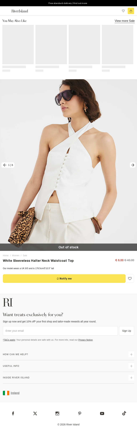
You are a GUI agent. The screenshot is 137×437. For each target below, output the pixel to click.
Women (15, 255)
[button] (68, 165)
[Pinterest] (79, 413)
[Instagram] (57, 413)
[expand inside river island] (131, 377)
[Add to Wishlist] (130, 278)
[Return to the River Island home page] (22, 11)
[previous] (7, 165)
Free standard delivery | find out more (68, 3)
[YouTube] (102, 413)
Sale (25, 255)
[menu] (6, 11)
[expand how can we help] (131, 354)
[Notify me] (64, 278)
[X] (35, 413)
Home (6, 255)
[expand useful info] (131, 366)
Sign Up (126, 330)
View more (125, 20)
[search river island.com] (116, 10)
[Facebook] (13, 413)
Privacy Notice (85, 340)
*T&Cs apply (9, 340)
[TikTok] (124, 413)
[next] (133, 165)
